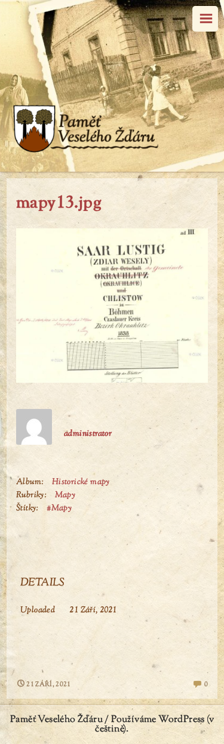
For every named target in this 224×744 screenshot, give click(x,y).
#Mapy (59, 508)
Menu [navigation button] (205, 19)
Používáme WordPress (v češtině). (154, 724)
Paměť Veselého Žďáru (56, 720)
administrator (88, 434)
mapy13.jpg (59, 203)
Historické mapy (81, 482)
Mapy (65, 495)
